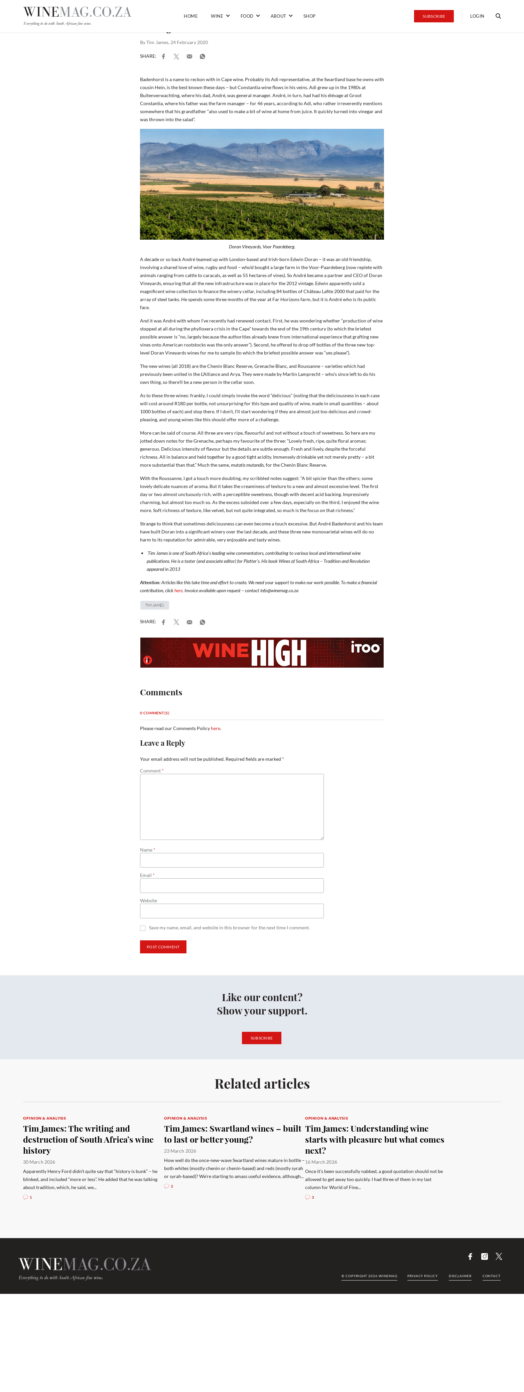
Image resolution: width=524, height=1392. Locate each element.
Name (147, 850)
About (278, 16)
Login (477, 16)
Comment (152, 770)
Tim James (157, 42)
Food (247, 16)
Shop (309, 16)
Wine (217, 16)
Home (191, 16)
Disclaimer (460, 1276)
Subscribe (434, 16)
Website (148, 900)
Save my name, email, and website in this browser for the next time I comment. (229, 927)
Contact (492, 1276)
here (178, 590)
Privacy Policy (422, 1276)
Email (147, 875)
